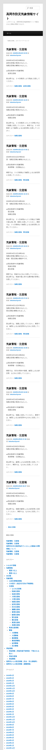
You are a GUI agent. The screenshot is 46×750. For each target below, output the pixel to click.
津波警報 (12, 659)
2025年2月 (10, 712)
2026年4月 (10, 675)
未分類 (8, 576)
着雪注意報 (16, 612)
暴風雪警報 (16, 641)
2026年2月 (10, 681)
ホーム (9, 33)
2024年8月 (10, 727)
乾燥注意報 (16, 591)
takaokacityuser (15, 55)
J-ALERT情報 (11, 565)
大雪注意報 (16, 599)
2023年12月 (10, 748)
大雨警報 (15, 633)
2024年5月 (10, 735)
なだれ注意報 (16, 589)
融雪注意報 (16, 615)
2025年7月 (10, 699)
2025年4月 (10, 707)
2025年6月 (10, 701)
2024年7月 (10, 730)
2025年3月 (10, 709)
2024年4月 (10, 738)
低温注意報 (16, 594)
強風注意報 (18, 86)
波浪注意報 (27, 86)
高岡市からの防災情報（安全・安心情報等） (22, 661)
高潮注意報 (16, 625)
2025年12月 (10, 686)
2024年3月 (10, 740)
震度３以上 (13, 570)
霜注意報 (15, 620)
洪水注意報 (16, 607)
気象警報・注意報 (16, 49)
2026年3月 (10, 678)
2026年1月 (10, 683)
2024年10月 (10, 722)
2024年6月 (10, 732)
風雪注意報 (16, 622)
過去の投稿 (10, 527)
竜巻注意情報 (14, 628)
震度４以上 (13, 573)
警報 (10, 630)
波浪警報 (15, 643)
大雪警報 (15, 635)
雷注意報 (26, 180)
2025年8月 (10, 696)
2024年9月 (10, 725)
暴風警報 (15, 638)
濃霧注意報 (16, 609)
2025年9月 (10, 693)
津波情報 (9, 648)
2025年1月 (10, 714)
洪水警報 (15, 646)
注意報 (11, 586)
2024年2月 (10, 743)
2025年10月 (10, 691)
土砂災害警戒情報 (15, 581)
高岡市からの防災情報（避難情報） (19, 664)
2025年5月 (10, 704)
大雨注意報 (16, 596)
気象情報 (9, 578)
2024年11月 (10, 720)
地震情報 (9, 568)
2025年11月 (10, 688)
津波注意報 (13, 656)
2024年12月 (10, 717)
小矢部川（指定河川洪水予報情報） (21, 583)
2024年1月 (10, 745)
